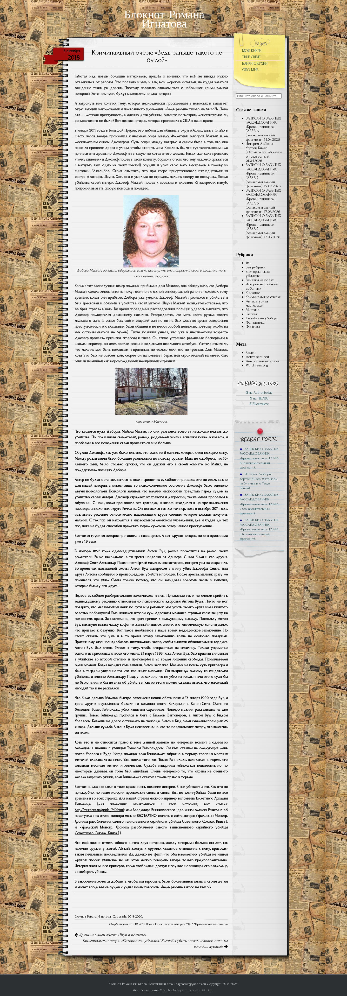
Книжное (253, 293)
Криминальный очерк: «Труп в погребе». (111, 935)
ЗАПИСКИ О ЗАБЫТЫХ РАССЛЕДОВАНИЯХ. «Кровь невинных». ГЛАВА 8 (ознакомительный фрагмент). (263, 129)
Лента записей (257, 357)
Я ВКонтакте (259, 404)
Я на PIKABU (259, 398)
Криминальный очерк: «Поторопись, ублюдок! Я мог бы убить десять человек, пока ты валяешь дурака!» (155, 944)
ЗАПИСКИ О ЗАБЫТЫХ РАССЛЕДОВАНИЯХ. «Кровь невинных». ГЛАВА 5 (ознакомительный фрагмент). (263, 226)
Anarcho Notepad (173, 990)
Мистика (252, 310)
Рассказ (251, 314)
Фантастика (255, 322)
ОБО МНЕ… (251, 70)
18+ (189, 924)
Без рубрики (256, 267)
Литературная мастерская (257, 303)
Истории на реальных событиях (263, 286)
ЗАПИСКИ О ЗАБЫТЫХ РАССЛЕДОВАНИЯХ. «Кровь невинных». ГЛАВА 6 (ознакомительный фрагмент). (263, 201)
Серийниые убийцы (261, 318)
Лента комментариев (262, 361)
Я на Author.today (259, 392)
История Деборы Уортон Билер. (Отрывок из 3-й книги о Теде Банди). (264, 150)
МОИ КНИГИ (251, 51)
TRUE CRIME (251, 57)
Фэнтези (253, 326)
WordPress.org (257, 365)
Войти (250, 353)
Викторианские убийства (258, 273)
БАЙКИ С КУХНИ (254, 63)
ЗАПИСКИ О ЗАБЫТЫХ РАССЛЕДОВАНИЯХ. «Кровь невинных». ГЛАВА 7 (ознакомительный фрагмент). (263, 175)
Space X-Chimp (203, 990)
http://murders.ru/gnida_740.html (99, 810)
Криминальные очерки (211, 924)
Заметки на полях (260, 280)
